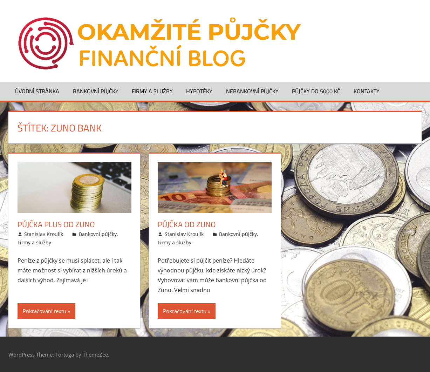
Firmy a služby (152, 91)
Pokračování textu (44, 310)
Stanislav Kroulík (43, 234)
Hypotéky (199, 91)
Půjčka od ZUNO (187, 224)
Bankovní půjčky (95, 91)
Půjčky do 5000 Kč (316, 91)
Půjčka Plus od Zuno (56, 224)
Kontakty (367, 91)
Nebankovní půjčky (252, 91)
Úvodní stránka (37, 91)
